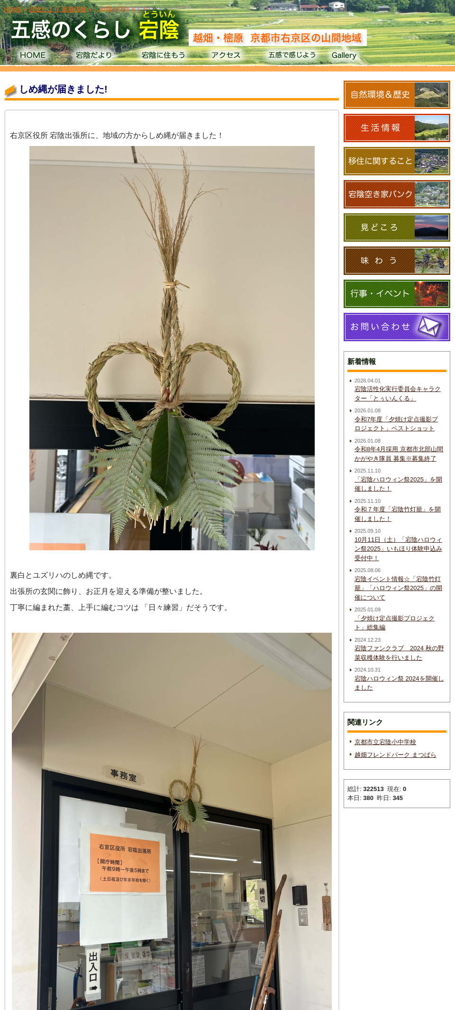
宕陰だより (97, 57)
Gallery (357, 57)
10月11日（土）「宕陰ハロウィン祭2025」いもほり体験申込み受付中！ (398, 549)
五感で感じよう (292, 57)
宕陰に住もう (162, 57)
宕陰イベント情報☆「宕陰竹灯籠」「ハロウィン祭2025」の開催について (398, 588)
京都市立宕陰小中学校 (385, 742)
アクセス (227, 57)
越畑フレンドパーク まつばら (396, 754)
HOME (32, 57)
